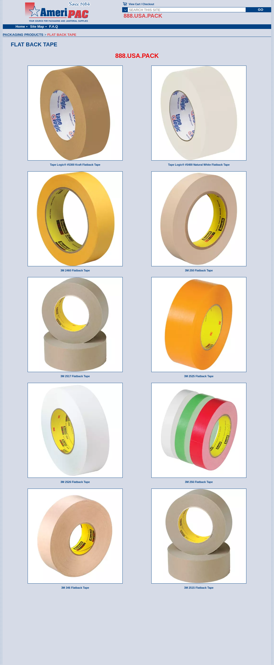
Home (20, 26)
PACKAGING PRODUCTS (23, 35)
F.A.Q (53, 26)
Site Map (37, 26)
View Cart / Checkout (141, 4)
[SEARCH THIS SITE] (187, 9)
